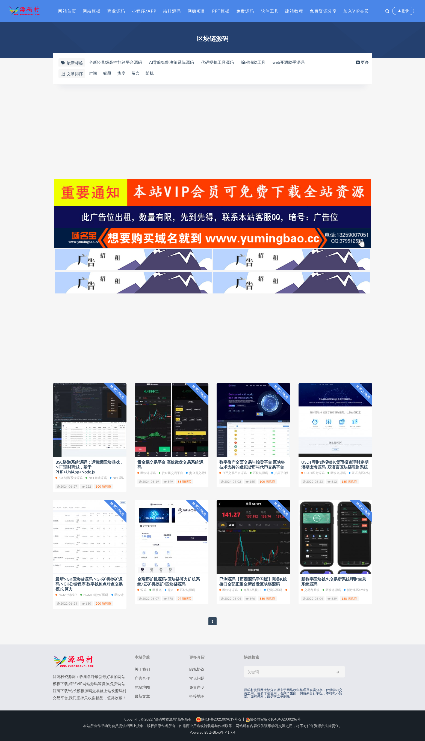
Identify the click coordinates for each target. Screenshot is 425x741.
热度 (121, 73)
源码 (141, 590)
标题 (107, 73)
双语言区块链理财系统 (365, 473)
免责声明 (197, 687)
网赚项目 (197, 10)
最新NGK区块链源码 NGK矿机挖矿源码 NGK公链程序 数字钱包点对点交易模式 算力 (89, 584)
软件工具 (270, 10)
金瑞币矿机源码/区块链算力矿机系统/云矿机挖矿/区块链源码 (168, 581)
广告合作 (142, 678)
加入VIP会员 (356, 10)
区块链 (155, 590)
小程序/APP (144, 10)
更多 (362, 62)
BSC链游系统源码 (68, 477)
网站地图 (142, 687)
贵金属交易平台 (171, 473)
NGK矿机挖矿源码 (94, 594)
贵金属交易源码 (198, 473)
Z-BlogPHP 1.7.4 (222, 732)
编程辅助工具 (253, 62)
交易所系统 (310, 590)
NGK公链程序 (66, 594)
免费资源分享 (323, 10)
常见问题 (197, 678)
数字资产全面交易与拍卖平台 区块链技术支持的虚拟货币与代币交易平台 (252, 464)
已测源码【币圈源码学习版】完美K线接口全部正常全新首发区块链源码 (253, 581)
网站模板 (92, 10)
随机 (150, 73)
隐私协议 (197, 669)
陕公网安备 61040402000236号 (273, 719)
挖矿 (169, 590)
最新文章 (142, 696)
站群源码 (172, 10)
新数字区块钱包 (356, 590)
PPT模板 (221, 10)
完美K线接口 (251, 590)
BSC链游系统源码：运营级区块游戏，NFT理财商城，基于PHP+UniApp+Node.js (89, 467)
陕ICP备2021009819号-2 (218, 719)
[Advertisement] (212, 131)
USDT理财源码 (312, 473)
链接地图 (197, 696)
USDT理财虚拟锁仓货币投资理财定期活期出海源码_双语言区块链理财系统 (334, 464)
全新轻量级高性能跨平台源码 (115, 62)
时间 (93, 73)
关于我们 (142, 669)
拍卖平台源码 (282, 473)
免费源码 (245, 10)
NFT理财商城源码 (123, 477)
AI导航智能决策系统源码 (171, 62)
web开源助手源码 (289, 62)
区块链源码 (146, 473)
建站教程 (294, 10)
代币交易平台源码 (233, 473)
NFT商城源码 (96, 477)
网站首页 (67, 10)
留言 (135, 73)
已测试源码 (273, 590)
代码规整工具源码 (217, 62)
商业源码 (116, 10)
